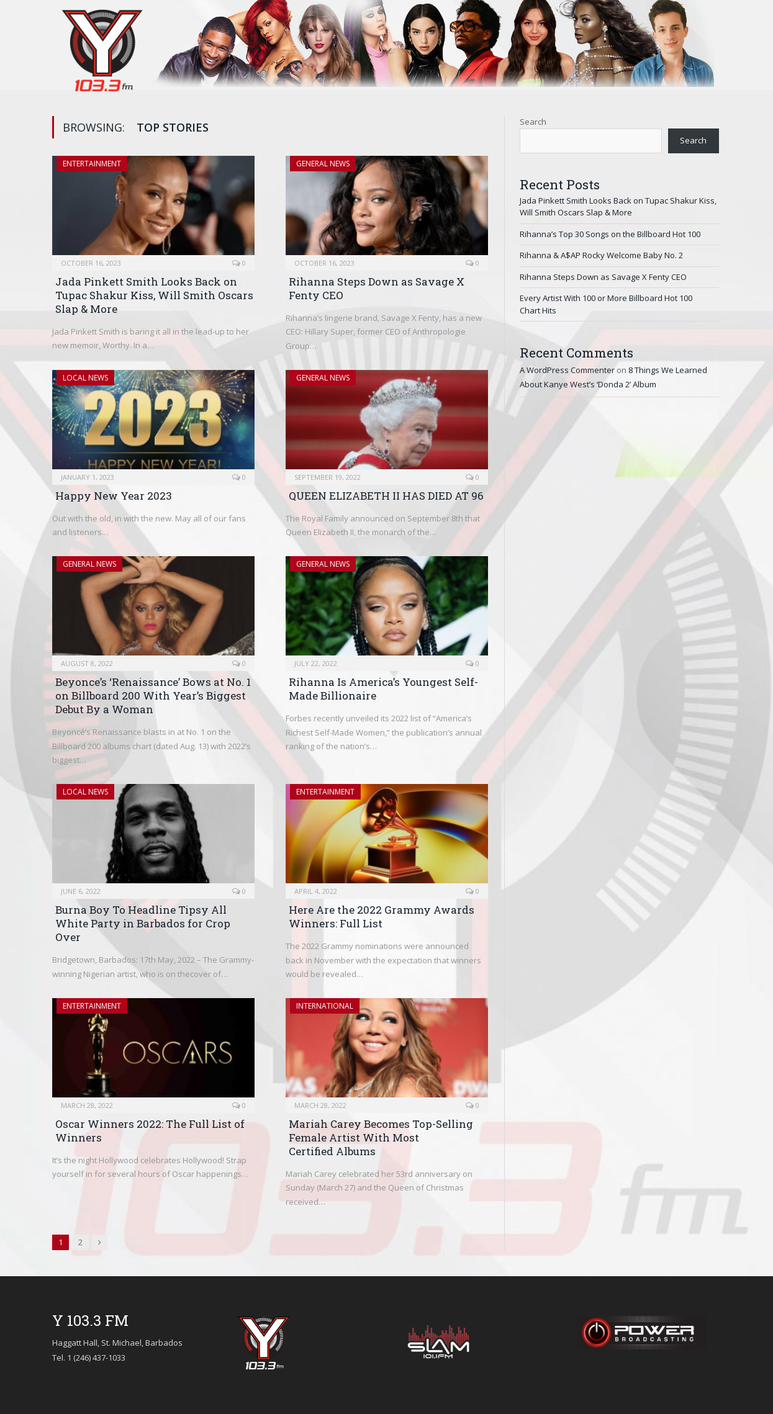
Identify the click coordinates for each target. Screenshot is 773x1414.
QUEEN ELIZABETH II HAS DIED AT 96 (386, 496)
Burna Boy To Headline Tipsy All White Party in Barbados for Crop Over (142, 923)
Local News (85, 377)
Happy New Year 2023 (113, 496)
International (324, 1006)
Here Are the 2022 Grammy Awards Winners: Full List (381, 916)
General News (323, 163)
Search (533, 121)
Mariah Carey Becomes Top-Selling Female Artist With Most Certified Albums (381, 1137)
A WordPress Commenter (567, 370)
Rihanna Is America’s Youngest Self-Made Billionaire (383, 689)
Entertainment (92, 163)
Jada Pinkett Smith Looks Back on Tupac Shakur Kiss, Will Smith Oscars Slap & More (154, 295)
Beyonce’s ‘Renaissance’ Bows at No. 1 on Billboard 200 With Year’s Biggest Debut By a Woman (153, 695)
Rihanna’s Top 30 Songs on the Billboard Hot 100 (610, 234)
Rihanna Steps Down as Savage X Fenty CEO (376, 288)
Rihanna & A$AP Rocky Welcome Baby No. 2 (601, 255)
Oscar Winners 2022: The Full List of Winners (150, 1131)
